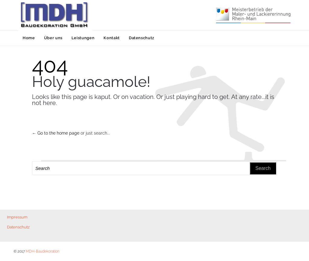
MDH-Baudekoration (42, 251)
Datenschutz (18, 227)
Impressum (17, 217)
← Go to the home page (55, 133)
